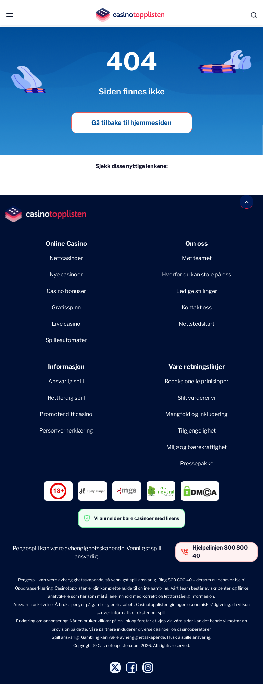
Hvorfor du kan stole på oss (196, 274)
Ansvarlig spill (66, 381)
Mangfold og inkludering (196, 414)
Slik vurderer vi (196, 398)
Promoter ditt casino (66, 414)
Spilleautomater (66, 340)
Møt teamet (197, 258)
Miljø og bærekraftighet (196, 447)
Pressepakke (196, 463)
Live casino (66, 324)
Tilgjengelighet (197, 430)
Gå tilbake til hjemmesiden (131, 122)
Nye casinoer (66, 274)
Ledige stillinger (196, 291)
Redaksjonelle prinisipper (196, 381)
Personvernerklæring (66, 430)
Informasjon (66, 366)
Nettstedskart (196, 324)
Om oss (196, 243)
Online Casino (66, 243)
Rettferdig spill (66, 398)
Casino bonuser (66, 291)
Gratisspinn (66, 307)
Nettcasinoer (66, 258)
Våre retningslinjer (196, 366)
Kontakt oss (196, 307)
